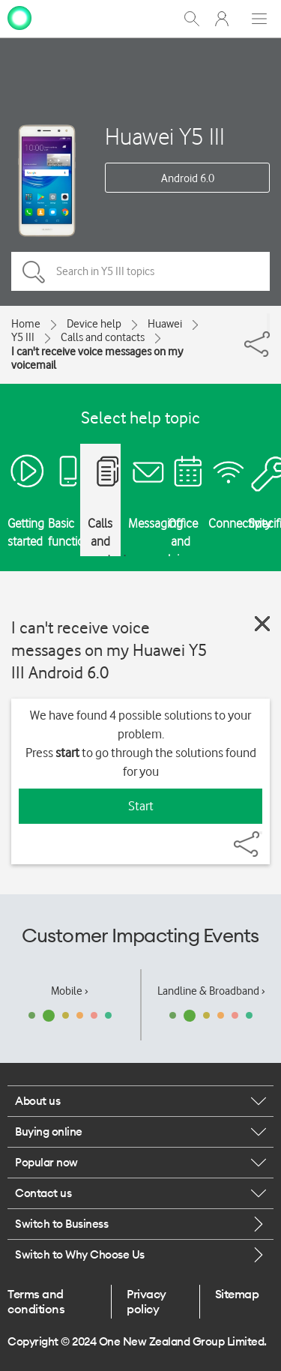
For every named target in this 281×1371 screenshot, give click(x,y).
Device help (94, 324)
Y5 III (22, 337)
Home (25, 324)
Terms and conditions (35, 1301)
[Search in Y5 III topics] (140, 271)
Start (141, 805)
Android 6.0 (187, 178)
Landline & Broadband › (211, 991)
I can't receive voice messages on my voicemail (97, 358)
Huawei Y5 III (165, 136)
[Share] (268, 322)
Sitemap (237, 1293)
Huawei (165, 324)
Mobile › (69, 991)
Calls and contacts (103, 337)
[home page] (19, 17)
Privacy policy (146, 1301)
